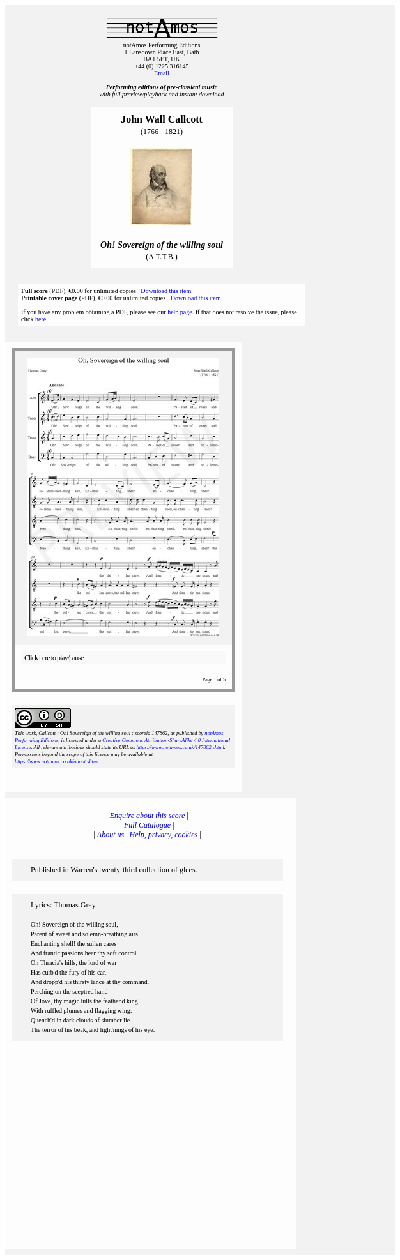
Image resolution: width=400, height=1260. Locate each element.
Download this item (166, 290)
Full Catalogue (147, 825)
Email (161, 73)
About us (110, 834)
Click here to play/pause (53, 657)
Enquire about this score (147, 815)
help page (179, 311)
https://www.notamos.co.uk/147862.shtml (180, 747)
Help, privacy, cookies (164, 834)
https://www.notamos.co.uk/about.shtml (56, 761)
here (40, 319)
